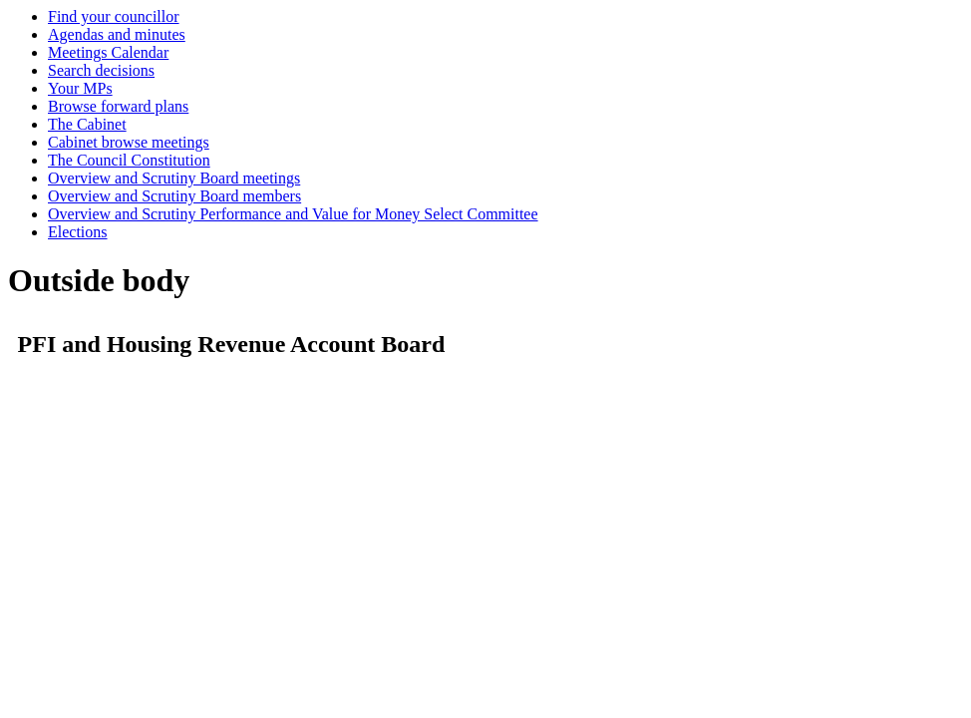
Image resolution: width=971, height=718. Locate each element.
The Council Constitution (129, 160)
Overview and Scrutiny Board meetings (174, 178)
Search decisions (101, 70)
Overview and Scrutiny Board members (174, 195)
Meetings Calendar (108, 52)
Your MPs (80, 88)
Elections (78, 231)
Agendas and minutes (116, 34)
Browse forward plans (118, 106)
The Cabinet (87, 124)
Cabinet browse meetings (128, 142)
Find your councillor (113, 16)
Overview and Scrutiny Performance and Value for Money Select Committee (293, 213)
